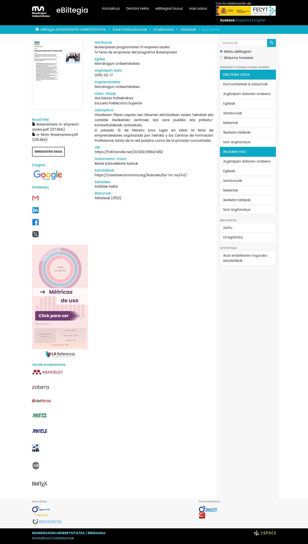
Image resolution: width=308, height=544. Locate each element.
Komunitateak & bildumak (245, 84)
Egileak (229, 103)
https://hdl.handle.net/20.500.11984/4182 (129, 151)
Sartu (227, 227)
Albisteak (188, 29)
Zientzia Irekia (137, 8)
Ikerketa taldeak (237, 132)
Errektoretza (164, 29)
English (260, 20)
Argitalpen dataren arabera (247, 93)
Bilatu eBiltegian (236, 51)
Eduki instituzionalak (130, 29)
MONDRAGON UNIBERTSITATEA (58, 532)
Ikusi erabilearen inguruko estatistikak (245, 258)
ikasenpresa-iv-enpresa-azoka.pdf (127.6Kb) (56, 127)
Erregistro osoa (48, 151)
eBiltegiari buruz (169, 8)
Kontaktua (111, 8)
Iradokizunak (63, 538)
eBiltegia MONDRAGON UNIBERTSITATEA (73, 29)
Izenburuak (232, 113)
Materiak (230, 122)
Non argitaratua (237, 142)
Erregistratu (233, 237)
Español (244, 20)
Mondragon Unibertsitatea (117, 63)
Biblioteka (96, 532)
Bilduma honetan (237, 57)
